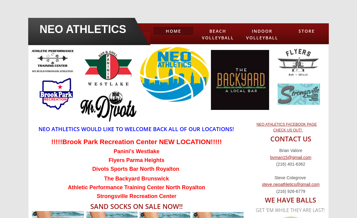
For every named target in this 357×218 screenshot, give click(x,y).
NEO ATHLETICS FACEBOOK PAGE (286, 124)
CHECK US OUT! (288, 130)
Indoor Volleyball (262, 34)
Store (307, 31)
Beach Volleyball (218, 34)
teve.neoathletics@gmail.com (291, 184)
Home (173, 31)
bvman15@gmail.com (291, 157)
